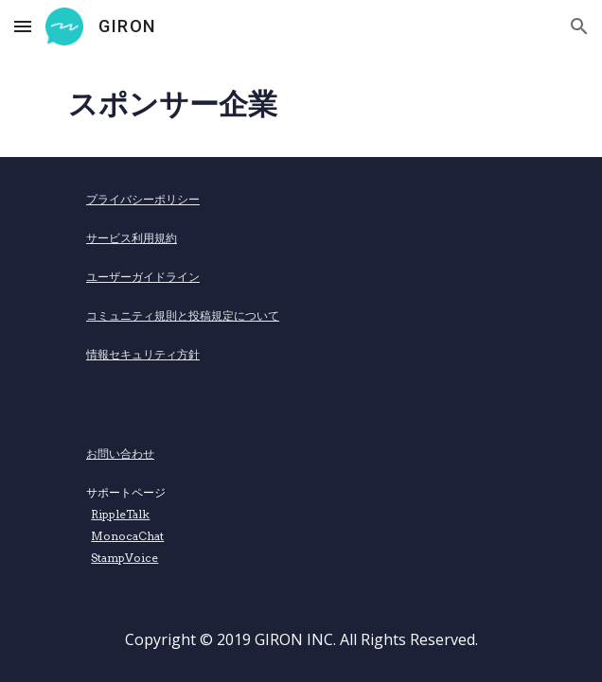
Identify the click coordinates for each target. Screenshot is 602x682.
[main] (300, 105)
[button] (22, 26)
